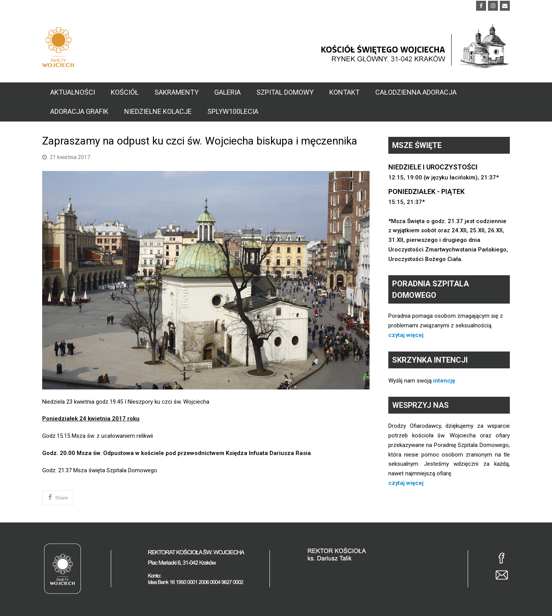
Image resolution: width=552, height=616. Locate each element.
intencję (444, 380)
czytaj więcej (406, 335)
